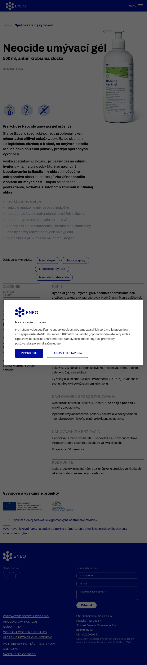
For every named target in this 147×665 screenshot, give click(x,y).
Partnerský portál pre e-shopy (29, 643)
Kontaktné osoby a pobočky (26, 616)
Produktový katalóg (20, 621)
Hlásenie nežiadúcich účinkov (27, 637)
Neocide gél (47, 260)
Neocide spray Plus (52, 268)
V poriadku (29, 353)
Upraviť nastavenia (67, 353)
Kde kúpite (12, 648)
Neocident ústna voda (54, 277)
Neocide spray (75, 260)
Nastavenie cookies (19, 654)
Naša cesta (12, 626)
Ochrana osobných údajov (25, 632)
